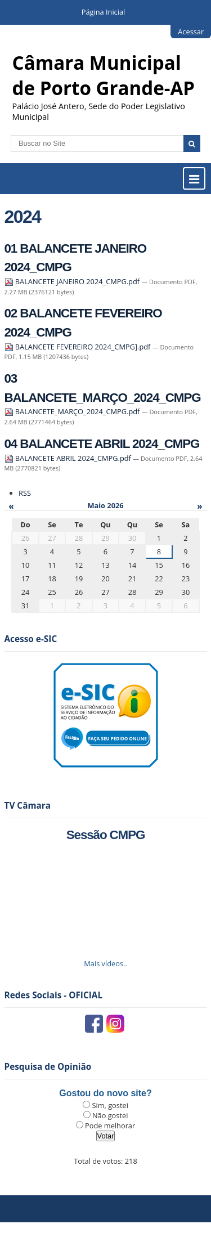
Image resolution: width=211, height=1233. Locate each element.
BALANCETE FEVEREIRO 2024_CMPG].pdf (78, 347)
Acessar (191, 31)
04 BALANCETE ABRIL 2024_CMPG (102, 444)
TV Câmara (28, 805)
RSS (25, 493)
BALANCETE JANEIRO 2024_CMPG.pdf (73, 281)
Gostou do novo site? (105, 1093)
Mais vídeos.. (105, 963)
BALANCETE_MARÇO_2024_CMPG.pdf (73, 411)
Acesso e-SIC (31, 639)
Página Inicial (103, 12)
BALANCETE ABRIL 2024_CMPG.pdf (69, 458)
